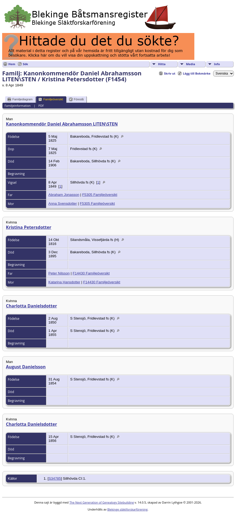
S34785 (55, 478)
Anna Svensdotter (62, 203)
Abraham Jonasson (63, 195)
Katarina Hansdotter (64, 282)
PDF (41, 106)
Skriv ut (169, 73)
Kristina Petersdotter (28, 227)
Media (190, 64)
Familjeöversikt (50, 99)
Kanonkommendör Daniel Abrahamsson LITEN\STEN (62, 124)
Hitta (162, 64)
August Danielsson (26, 367)
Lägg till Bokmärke (196, 73)
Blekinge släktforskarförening (127, 509)
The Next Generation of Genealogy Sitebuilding (101, 502)
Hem (11, 64)
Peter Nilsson (59, 273)
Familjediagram (20, 99)
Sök (25, 64)
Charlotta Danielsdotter (31, 306)
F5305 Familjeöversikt (99, 195)
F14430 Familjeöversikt (91, 273)
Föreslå (76, 99)
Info (217, 64)
